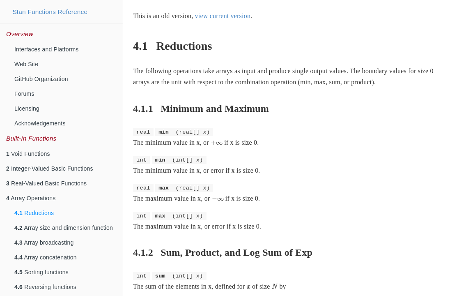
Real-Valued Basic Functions (46, 183)
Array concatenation (45, 257)
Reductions (34, 213)
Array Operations (30, 198)
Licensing (26, 108)
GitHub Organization (41, 79)
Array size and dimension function (63, 227)
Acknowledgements (40, 123)
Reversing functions (45, 287)
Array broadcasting (43, 242)
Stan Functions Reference (49, 11)
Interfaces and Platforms (46, 49)
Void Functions (28, 153)
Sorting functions (41, 272)
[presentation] (217, 143)
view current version (223, 15)
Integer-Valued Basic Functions (49, 168)
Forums (24, 93)
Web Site (26, 64)
